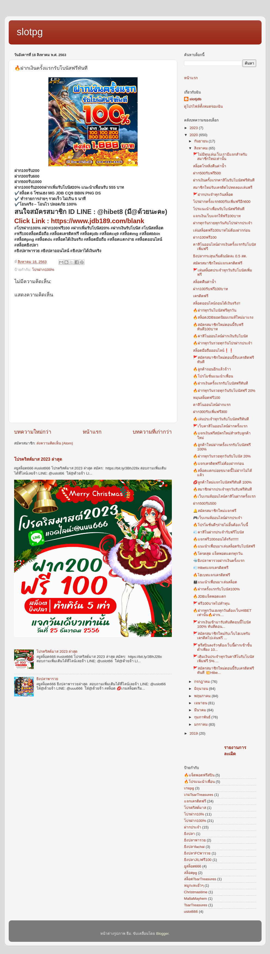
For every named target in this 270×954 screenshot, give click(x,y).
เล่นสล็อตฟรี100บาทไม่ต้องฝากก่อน (221, 230)
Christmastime (195, 892)
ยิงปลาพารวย (47, 679)
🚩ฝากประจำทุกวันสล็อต (213, 195)
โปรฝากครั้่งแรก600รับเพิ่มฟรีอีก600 (221, 202)
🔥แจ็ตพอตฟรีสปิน (199, 775)
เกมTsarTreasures (198, 795)
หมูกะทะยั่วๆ (194, 885)
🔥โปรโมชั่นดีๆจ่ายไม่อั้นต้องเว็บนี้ (220, 525)
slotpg (30, 31)
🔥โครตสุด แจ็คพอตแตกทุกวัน (218, 554)
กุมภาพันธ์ (203, 717)
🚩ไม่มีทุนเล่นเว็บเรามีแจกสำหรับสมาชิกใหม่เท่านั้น (220, 156)
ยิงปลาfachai (194, 847)
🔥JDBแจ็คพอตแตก (209, 596)
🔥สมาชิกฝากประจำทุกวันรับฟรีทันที (222, 489)
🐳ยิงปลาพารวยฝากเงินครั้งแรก (218, 561)
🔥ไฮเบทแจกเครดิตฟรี (211, 575)
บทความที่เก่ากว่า (152, 432)
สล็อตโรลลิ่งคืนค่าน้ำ (209, 166)
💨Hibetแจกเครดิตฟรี (210, 568)
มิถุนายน (201, 689)
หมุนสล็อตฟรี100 (206, 398)
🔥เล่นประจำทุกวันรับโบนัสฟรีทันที (221, 419)
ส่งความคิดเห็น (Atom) (54, 443)
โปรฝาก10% (194, 814)
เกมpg (189, 788)
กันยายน (201, 141)
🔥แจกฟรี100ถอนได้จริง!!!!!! (215, 539)
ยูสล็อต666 (192, 866)
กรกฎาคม (202, 682)
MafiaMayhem (195, 899)
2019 (194, 733)
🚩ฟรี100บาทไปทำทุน (211, 603)
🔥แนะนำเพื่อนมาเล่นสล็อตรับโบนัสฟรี (224, 546)
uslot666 (191, 912)
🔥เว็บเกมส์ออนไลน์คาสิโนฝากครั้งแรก (224, 496)
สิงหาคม (201, 148)
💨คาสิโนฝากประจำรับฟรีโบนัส (218, 532)
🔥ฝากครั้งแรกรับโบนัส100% (216, 589)
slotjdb (195, 99)
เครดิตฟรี (200, 296)
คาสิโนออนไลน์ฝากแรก (212, 405)
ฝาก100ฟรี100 (204, 237)
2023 (194, 128)
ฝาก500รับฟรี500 (207, 173)
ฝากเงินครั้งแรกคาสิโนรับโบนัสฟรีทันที (224, 180)
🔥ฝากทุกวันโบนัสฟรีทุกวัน (214, 310)
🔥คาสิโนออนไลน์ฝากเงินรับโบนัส (220, 336)
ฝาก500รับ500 (204, 503)
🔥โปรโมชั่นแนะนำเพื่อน (213, 376)
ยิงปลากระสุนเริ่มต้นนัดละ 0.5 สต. (220, 256)
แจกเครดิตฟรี (195, 801)
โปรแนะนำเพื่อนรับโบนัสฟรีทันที (218, 209)
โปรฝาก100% (43, 270)
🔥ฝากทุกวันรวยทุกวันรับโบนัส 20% (222, 456)
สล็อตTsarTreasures (200, 879)
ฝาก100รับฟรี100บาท (210, 289)
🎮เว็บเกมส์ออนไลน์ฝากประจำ (217, 518)
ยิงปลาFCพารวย (197, 853)
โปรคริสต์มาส (195, 808)
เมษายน (201, 703)
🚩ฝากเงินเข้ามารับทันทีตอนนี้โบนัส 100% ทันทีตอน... (222, 624)
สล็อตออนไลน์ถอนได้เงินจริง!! (216, 303)
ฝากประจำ (192, 827)
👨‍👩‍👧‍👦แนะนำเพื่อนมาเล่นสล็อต (215, 582)
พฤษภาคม (203, 696)
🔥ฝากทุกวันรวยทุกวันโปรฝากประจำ (222, 343)
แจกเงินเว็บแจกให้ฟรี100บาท (217, 216)
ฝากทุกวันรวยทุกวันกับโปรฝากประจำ (222, 223)
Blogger (162, 933)
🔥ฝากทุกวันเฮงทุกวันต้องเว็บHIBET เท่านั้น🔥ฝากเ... (222, 613)
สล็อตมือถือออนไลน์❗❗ (213, 350)
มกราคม (201, 724)
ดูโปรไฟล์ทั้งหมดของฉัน (203, 106)
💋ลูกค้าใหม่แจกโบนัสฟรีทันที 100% (222, 482)
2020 (194, 135)
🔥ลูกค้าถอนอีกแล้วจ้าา (212, 369)
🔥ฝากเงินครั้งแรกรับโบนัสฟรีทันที (220, 383)
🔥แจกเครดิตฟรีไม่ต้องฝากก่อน (218, 464)
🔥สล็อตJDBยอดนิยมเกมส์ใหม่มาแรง (223, 317)
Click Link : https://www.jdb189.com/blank (79, 221)
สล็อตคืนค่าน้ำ (204, 282)
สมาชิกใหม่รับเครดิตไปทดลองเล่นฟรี (222, 187)
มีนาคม (200, 710)
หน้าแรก (92, 432)
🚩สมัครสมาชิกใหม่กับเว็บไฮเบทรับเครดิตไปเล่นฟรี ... (221, 636)
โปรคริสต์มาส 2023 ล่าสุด (38, 459)
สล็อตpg (190, 873)
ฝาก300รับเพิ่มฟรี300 (210, 412)
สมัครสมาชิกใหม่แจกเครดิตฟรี (217, 263)
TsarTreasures (195, 905)
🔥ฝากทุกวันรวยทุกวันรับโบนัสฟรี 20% (224, 391)
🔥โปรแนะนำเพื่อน (199, 782)
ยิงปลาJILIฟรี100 (198, 860)
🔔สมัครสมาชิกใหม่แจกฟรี (214, 511)
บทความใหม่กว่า (32, 432)
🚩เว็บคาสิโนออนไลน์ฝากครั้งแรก (220, 426)
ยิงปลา (189, 834)
